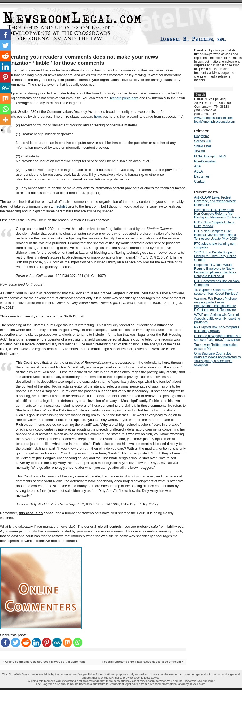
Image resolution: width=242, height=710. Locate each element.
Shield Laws (202, 146)
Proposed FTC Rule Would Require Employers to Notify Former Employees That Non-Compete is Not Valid (215, 270)
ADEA (198, 171)
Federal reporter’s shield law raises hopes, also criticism (141, 661)
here (97, 116)
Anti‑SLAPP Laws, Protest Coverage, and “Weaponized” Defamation (215, 201)
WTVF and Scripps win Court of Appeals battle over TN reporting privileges (217, 318)
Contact (199, 181)
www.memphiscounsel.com (213, 118)
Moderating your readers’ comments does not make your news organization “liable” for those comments (79, 60)
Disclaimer (201, 176)
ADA (197, 166)
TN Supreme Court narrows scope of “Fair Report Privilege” (216, 291)
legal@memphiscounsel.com (214, 121)
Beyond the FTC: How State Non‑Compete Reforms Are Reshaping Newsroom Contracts (217, 213)
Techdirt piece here (123, 98)
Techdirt (61, 206)
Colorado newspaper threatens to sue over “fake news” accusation (217, 338)
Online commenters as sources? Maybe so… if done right (45, 661)
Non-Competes (205, 161)
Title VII (199, 151)
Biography (201, 136)
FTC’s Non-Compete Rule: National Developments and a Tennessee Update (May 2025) (216, 234)
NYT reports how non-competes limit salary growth (216, 329)
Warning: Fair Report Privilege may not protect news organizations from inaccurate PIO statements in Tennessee (215, 304)
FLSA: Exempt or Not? (210, 156)
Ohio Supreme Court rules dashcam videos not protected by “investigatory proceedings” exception (217, 359)
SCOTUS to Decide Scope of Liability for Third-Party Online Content (215, 256)
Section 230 (202, 141)
